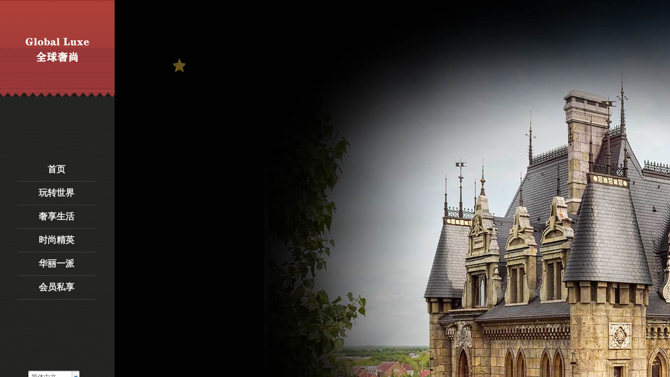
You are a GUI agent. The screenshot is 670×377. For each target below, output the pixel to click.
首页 (56, 169)
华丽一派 (56, 264)
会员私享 (56, 287)
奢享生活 (56, 216)
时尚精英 (56, 240)
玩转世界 (56, 193)
